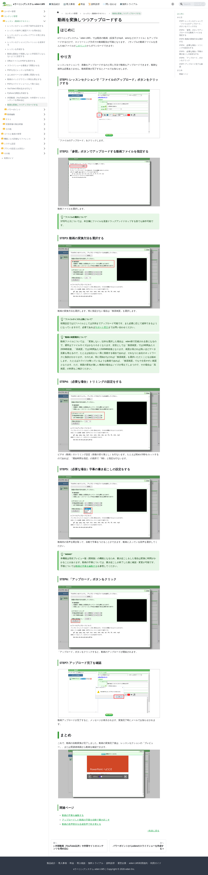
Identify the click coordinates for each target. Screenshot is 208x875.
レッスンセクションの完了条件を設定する (25, 26)
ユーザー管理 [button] (9, 11)
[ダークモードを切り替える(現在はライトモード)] (173, 4)
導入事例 (62, 863)
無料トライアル (95, 863)
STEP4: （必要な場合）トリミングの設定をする (191, 46)
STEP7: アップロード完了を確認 (191, 65)
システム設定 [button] (9, 144)
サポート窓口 (101, 327)
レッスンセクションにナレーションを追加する (26, 43)
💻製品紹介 (54, 4)
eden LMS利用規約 (138, 863)
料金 (72, 863)
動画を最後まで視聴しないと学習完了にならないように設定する (26, 55)
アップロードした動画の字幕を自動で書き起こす (86, 820)
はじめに (180, 13)
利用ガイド (9, 158)
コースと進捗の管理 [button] (12, 134)
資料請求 (110, 863)
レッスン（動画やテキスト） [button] (18, 21)
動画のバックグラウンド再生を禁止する (24, 79)
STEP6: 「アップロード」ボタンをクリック (191, 59)
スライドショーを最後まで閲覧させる (23, 65)
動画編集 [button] (11, 114)
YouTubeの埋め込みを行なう (19, 88)
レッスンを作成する (15, 49)
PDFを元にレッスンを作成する (20, 70)
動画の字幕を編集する (86, 566)
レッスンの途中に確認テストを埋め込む (24, 30)
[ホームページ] (57, 12)
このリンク (81, 46)
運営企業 (122, 863)
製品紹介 (51, 863)
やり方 (179, 17)
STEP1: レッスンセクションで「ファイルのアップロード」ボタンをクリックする (191, 23)
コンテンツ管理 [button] (10, 16)
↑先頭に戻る (153, 831)
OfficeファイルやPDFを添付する (21, 61)
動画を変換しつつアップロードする (22, 105)
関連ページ (183, 74)
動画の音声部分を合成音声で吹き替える (81, 824)
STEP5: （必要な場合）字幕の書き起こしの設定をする (191, 52)
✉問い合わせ (109, 4)
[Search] (192, 4)
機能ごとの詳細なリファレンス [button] (17, 139)
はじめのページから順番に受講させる (23, 75)
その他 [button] (8, 129)
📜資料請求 (94, 4)
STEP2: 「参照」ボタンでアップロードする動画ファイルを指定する (191, 32)
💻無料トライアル (129, 4)
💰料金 (81, 4)
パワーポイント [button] (14, 109)
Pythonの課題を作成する (18, 93)
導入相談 (81, 863)
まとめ (179, 70)
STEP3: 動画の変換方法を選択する (191, 40)
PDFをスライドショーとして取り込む (23, 84)
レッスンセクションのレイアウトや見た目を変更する (26, 36)
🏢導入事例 (69, 4)
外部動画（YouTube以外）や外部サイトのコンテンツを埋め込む (26, 99)
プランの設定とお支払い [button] (14, 148)
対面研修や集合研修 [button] (14, 124)
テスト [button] (8, 119)
